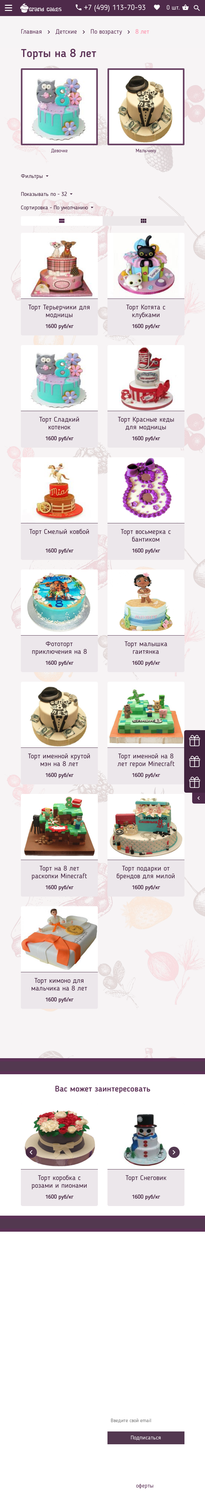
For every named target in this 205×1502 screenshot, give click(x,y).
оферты (145, 1486)
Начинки (121, 1341)
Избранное (123, 1350)
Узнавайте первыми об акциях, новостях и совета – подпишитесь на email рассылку (142, 1402)
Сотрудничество (128, 1360)
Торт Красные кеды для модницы (146, 423)
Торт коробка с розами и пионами (59, 1182)
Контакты (122, 1331)
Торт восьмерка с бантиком (146, 535)
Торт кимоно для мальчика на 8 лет (59, 984)
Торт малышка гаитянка (145, 648)
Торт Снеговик (146, 1178)
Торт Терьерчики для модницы (59, 311)
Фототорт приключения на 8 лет (59, 648)
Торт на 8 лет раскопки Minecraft (59, 872)
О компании (124, 1312)
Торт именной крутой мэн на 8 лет (59, 760)
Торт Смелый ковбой (59, 532)
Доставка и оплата (132, 1321)
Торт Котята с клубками (146, 311)
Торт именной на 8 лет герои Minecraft (146, 760)
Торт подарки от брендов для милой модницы (145, 873)
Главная (120, 1302)
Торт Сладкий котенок (59, 423)
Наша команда (128, 1369)
